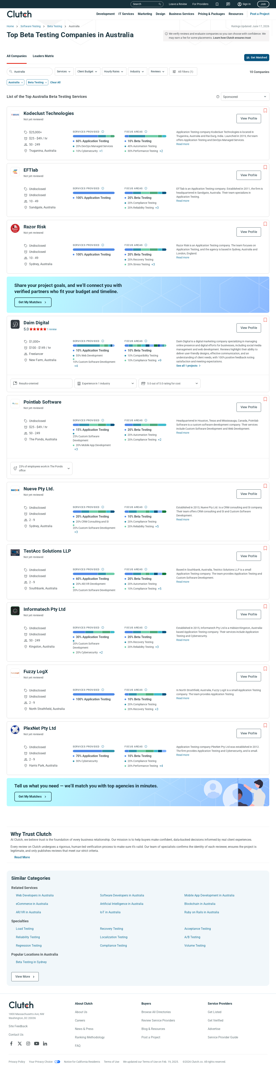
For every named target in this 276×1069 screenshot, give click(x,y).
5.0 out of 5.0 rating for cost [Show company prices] (164, 383)
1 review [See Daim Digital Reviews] (52, 329)
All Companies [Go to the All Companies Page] (17, 56)
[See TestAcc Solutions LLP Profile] (15, 552)
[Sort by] (245, 97)
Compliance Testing (113, 945)
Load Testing (25, 929)
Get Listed (214, 1012)
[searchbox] (30, 72)
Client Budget (85, 71)
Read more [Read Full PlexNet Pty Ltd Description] (182, 754)
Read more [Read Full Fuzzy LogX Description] (182, 698)
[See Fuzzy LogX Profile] (15, 673)
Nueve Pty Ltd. (39, 488)
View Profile (249, 118)
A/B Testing (192, 937)
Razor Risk (35, 226)
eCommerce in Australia (32, 904)
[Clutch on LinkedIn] (45, 1043)
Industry (135, 71)
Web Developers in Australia (35, 895)
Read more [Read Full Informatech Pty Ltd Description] (182, 639)
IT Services (126, 14)
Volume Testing (194, 945)
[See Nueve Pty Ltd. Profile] (15, 490)
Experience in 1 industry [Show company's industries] (96, 383)
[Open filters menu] (183, 71)
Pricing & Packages (211, 14)
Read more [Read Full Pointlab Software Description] (182, 432)
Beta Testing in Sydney (31, 962)
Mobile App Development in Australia (209, 895)
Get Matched (259, 57)
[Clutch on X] (19, 1043)
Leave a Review (178, 4)
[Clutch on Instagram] (28, 1043)
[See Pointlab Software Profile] (15, 403)
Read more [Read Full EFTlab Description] (182, 200)
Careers (80, 1020)
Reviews (156, 71)
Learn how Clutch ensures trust (232, 37)
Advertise (214, 1029)
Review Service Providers (158, 1020)
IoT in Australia (110, 912)
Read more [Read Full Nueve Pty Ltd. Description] (182, 519)
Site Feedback (18, 1026)
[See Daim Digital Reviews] (37, 329)
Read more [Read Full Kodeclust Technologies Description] (182, 144)
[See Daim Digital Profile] (15, 324)
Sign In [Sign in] (247, 4)
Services (62, 71)
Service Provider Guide (223, 1037)
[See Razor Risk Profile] (15, 228)
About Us (81, 1012)
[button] (64, 71)
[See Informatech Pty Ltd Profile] (15, 610)
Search (137, 4)
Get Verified (215, 1020)
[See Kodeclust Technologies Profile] (15, 115)
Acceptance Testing (197, 929)
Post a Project (259, 14)
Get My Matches (30, 302)
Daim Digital (36, 322)
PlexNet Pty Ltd (40, 728)
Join (263, 4)
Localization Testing (113, 937)
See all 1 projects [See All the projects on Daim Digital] (186, 365)
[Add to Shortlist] (265, 110)
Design (160, 14)
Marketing (145, 14)
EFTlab (31, 170)
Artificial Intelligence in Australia (121, 904)
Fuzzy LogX (36, 671)
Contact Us (16, 1034)
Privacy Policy (17, 1061)
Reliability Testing (28, 937)
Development (105, 14)
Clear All (55, 82)
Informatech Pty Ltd (45, 609)
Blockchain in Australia (199, 904)
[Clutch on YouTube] (36, 1043)
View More (22, 976)
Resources (236, 14)
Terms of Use (111, 1061)
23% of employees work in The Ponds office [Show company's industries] (41, 468)
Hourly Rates (111, 71)
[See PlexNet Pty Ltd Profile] (15, 729)
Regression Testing (29, 945)
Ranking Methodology (90, 1037)
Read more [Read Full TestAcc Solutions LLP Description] (182, 581)
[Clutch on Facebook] (11, 1043)
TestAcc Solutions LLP (47, 551)
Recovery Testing (111, 929)
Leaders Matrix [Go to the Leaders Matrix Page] (43, 56)
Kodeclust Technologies (49, 113)
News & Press (84, 1029)
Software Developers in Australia (122, 895)
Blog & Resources (153, 1029)
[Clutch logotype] (21, 1004)
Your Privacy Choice (41, 1061)
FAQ (77, 1046)
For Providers (200, 4)
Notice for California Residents (82, 1061)
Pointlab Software (42, 402)
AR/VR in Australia (28, 912)
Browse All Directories (156, 1012)
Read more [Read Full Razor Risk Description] (182, 257)
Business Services (181, 14)
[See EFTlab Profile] (15, 171)
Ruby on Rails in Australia (201, 912)
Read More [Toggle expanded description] (22, 857)
